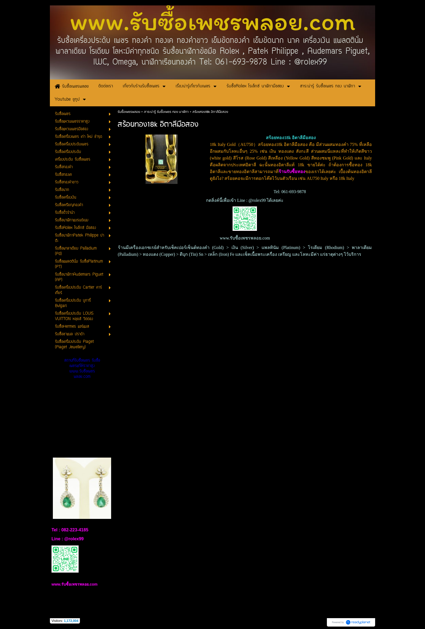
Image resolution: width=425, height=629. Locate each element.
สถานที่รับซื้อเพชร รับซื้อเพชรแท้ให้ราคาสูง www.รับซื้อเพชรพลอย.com (82, 369)
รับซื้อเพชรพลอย (129, 112)
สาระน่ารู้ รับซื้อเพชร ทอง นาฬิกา (166, 112)
